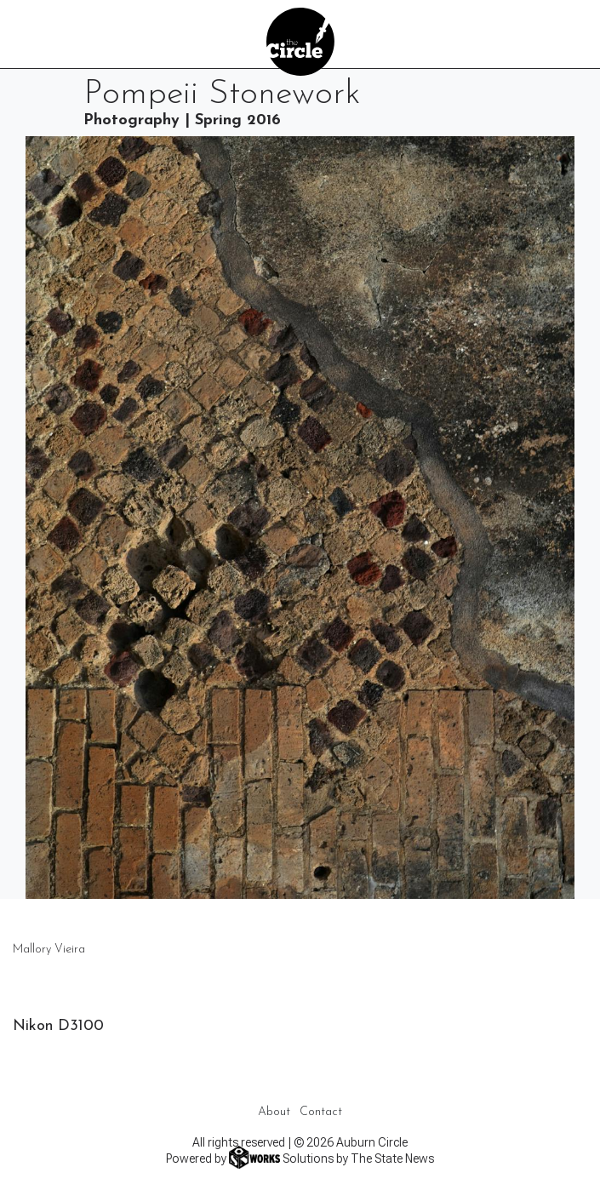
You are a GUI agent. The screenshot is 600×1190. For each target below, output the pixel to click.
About (274, 1112)
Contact (321, 1112)
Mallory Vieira (49, 949)
